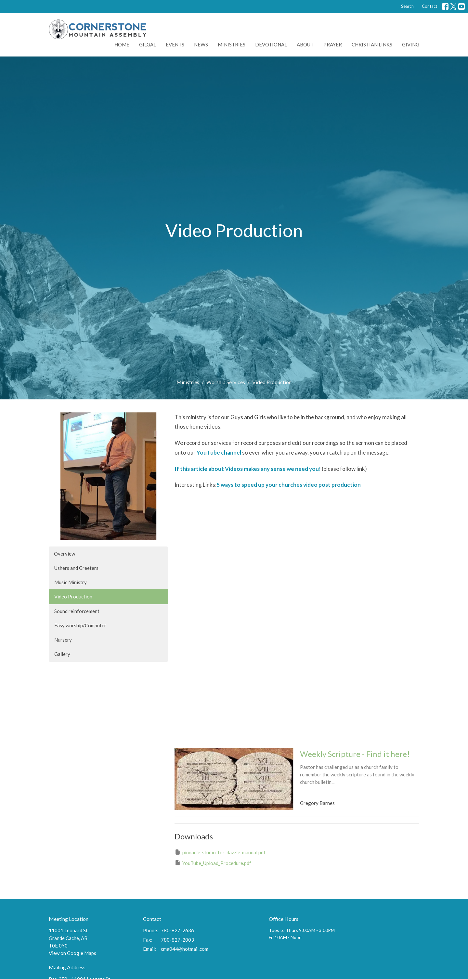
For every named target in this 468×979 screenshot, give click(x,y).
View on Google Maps (72, 953)
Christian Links (372, 44)
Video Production (73, 596)
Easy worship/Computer (80, 625)
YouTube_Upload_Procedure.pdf (213, 863)
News (201, 44)
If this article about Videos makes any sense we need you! (248, 468)
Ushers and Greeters (76, 568)
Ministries (231, 44)
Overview (64, 554)
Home (121, 44)
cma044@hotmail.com (184, 949)
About (305, 44)
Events (175, 44)
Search (407, 6)
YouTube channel (219, 452)
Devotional (271, 44)
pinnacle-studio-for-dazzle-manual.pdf (220, 852)
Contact (429, 6)
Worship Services (225, 382)
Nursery (63, 640)
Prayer (332, 44)
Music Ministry (70, 582)
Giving (410, 44)
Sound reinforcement (76, 611)
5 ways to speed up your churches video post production (288, 484)
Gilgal (147, 44)
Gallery (62, 654)
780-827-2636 (177, 930)
